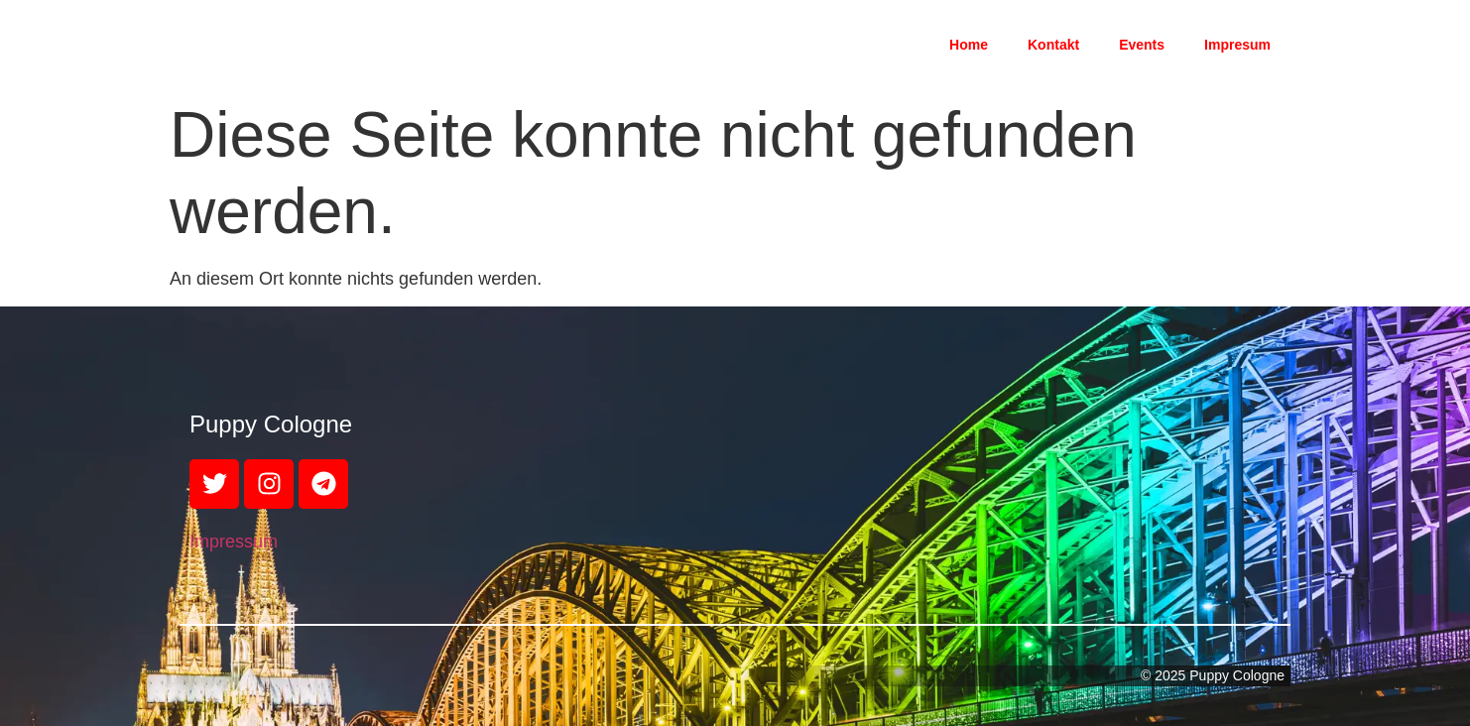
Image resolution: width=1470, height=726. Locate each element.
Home (968, 45)
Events (1141, 45)
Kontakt (1053, 45)
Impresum (1237, 45)
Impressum (233, 541)
